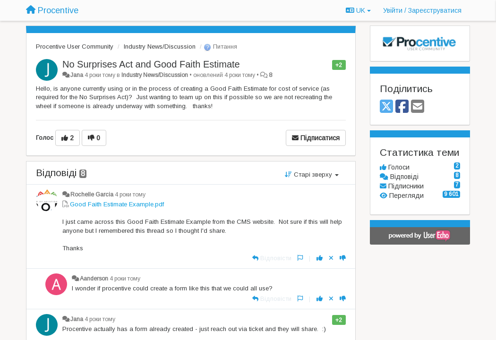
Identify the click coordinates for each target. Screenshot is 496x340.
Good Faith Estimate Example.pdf (117, 204)
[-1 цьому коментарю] (343, 258)
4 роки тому (130, 194)
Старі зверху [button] (312, 174)
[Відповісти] (271, 258)
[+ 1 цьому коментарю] (319, 258)
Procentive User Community (74, 46)
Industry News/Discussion (160, 46)
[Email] (417, 107)
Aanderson (94, 278)
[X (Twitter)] (386, 107)
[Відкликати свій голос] (331, 258)
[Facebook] (402, 107)
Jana (76, 75)
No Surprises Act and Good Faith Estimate (151, 64)
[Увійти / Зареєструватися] (422, 10)
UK (358, 10)
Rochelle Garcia (91, 194)
